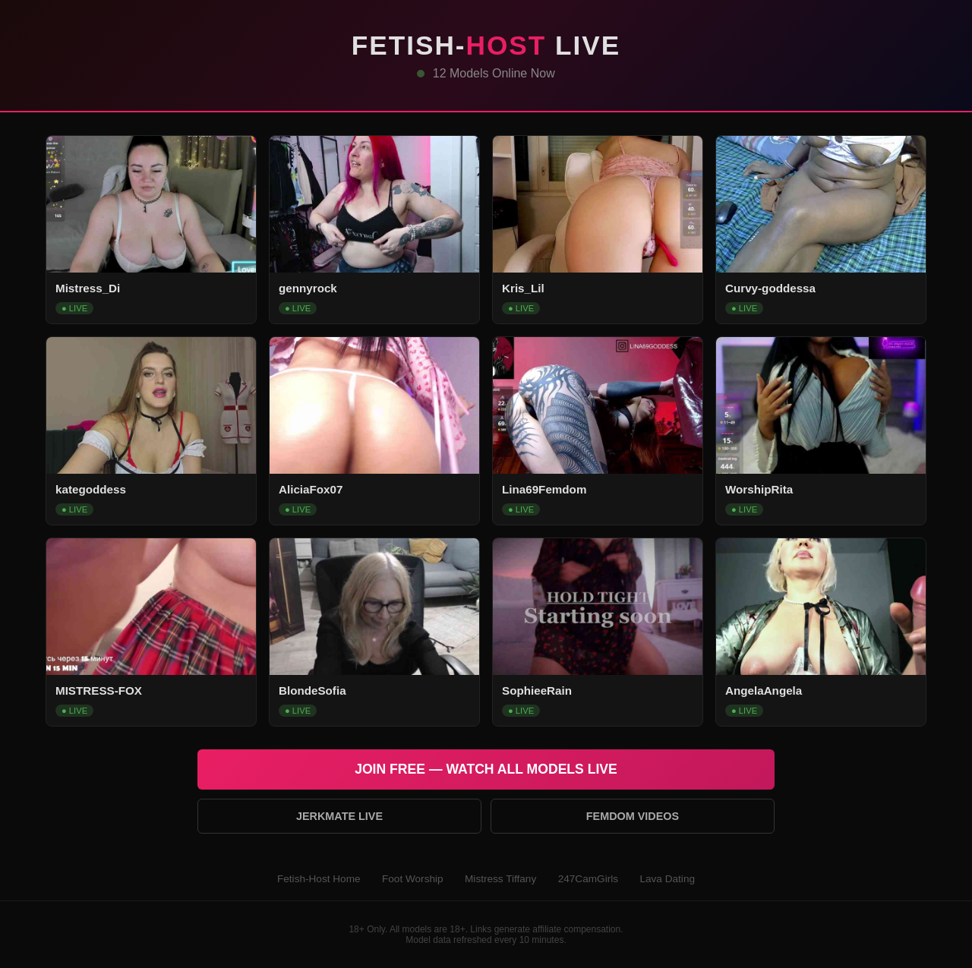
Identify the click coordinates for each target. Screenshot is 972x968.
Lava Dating (667, 878)
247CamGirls (588, 878)
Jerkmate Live (339, 816)
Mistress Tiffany (500, 878)
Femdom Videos (632, 816)
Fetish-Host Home (319, 878)
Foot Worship (412, 878)
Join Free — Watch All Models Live (486, 769)
